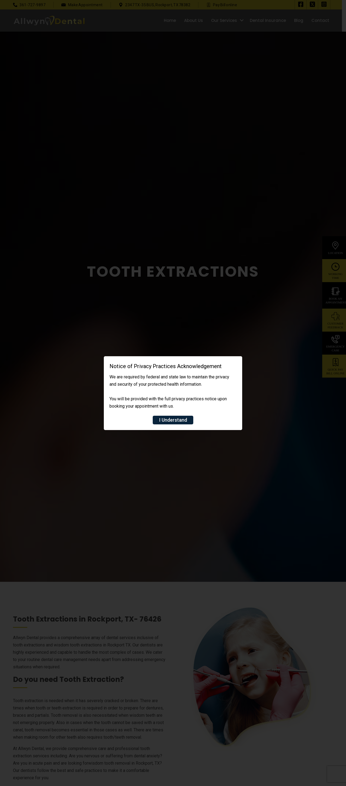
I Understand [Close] (173, 420)
